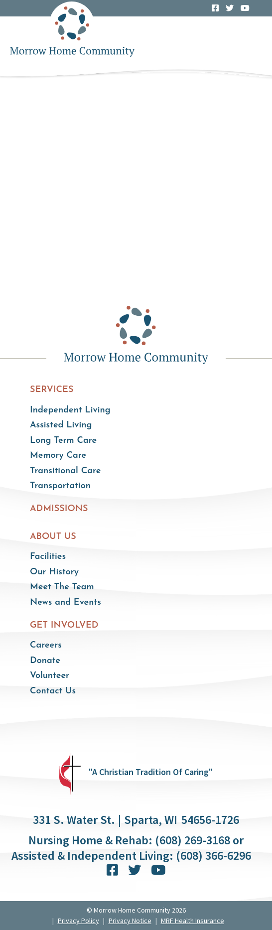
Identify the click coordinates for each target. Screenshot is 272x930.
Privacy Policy (78, 920)
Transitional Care (65, 471)
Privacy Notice (130, 920)
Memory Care (58, 455)
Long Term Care (63, 440)
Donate (45, 660)
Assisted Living (61, 425)
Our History (54, 572)
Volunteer (49, 675)
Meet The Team (62, 587)
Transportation (60, 486)
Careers (46, 645)
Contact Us (53, 691)
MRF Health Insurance (192, 920)
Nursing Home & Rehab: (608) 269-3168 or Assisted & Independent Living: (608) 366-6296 (131, 847)
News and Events (65, 602)
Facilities (48, 556)
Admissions (59, 509)
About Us (53, 536)
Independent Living (70, 410)
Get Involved (64, 625)
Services (51, 390)
